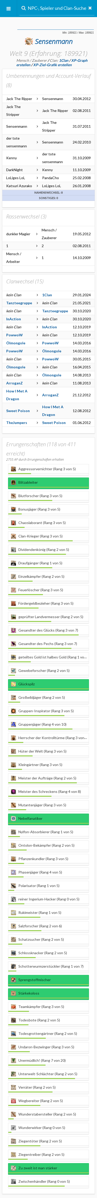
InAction (13, 319)
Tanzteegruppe (19, 303)
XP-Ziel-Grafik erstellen (52, 65)
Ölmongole (15, 343)
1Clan (47, 295)
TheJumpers (16, 422)
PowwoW (14, 335)
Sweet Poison (18, 410)
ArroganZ (14, 383)
